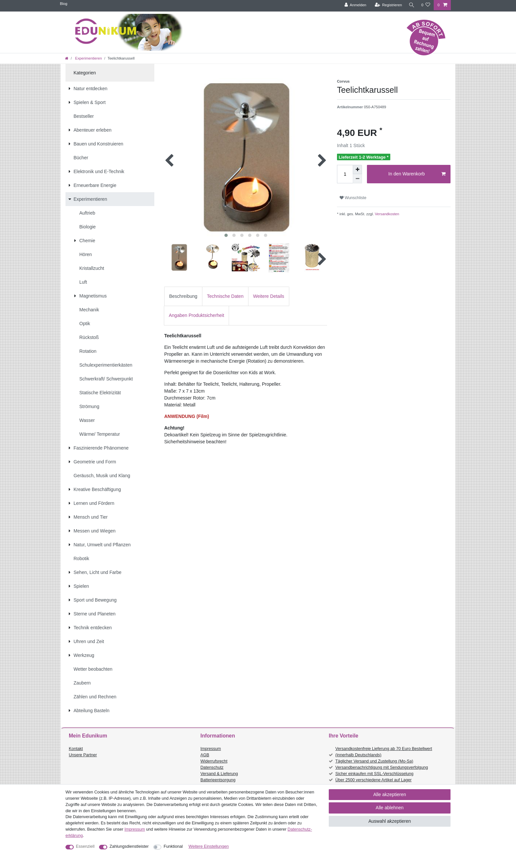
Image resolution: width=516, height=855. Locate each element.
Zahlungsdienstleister (129, 846)
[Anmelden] (354, 5)
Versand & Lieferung (219, 773)
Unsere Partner (83, 755)
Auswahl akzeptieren (389, 821)
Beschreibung (183, 296)
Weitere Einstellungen (209, 846)
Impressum (210, 748)
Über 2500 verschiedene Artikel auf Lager (373, 780)
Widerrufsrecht (213, 761)
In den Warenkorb (417, 174)
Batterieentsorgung (217, 780)
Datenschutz (211, 767)
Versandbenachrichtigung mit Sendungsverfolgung (381, 767)
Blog (63, 4)
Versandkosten (386, 214)
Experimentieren (88, 58)
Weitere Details (268, 296)
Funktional (173, 846)
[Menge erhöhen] (357, 169)
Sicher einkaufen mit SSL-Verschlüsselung (374, 773)
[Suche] (411, 5)
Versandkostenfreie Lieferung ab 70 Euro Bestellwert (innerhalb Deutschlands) (383, 751)
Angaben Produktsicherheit (196, 315)
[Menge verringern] (357, 178)
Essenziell (85, 846)
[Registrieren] (387, 5)
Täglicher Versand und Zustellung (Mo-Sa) (374, 761)
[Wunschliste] (426, 5)
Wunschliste (353, 197)
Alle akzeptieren (389, 794)
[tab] (183, 296)
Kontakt (76, 748)
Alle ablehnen (390, 807)
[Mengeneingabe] (345, 174)
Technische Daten (225, 296)
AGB (204, 755)
